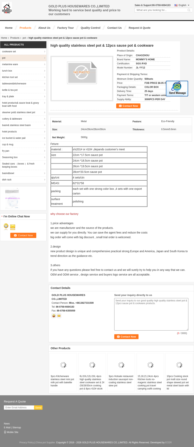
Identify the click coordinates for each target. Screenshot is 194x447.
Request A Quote (140, 27)
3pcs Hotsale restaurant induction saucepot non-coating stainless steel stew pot (121, 381)
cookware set (9, 51)
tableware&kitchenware (14, 83)
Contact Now (130, 105)
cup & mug (7, 144)
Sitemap (16, 427)
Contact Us (114, 27)
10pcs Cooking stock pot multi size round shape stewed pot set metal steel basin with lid (178, 382)
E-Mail (7, 427)
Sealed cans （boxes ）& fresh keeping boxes (18, 165)
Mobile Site (11, 432)
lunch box (7, 70)
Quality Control (90, 27)
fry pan (5, 151)
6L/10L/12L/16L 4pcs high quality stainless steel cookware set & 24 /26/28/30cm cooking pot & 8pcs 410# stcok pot (92, 384)
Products (25, 27)
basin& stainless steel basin (16, 125)
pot (24, 38)
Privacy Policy (26, 442)
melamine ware (10, 64)
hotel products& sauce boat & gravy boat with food (20, 104)
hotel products (9, 131)
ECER (168, 442)
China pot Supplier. (46, 442)
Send (38, 407)
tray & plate (8, 96)
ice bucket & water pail (13, 138)
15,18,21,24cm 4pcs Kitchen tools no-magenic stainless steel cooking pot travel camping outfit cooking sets (150, 384)
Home (9, 27)
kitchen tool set (10, 77)
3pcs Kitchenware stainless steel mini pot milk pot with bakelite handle (62, 381)
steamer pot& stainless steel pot (18, 112)
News (7, 423)
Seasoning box (9, 157)
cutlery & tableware (12, 118)
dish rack (6, 179)
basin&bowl (8, 173)
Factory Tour (65, 27)
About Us (44, 27)
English (184, 5)
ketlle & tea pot (9, 90)
